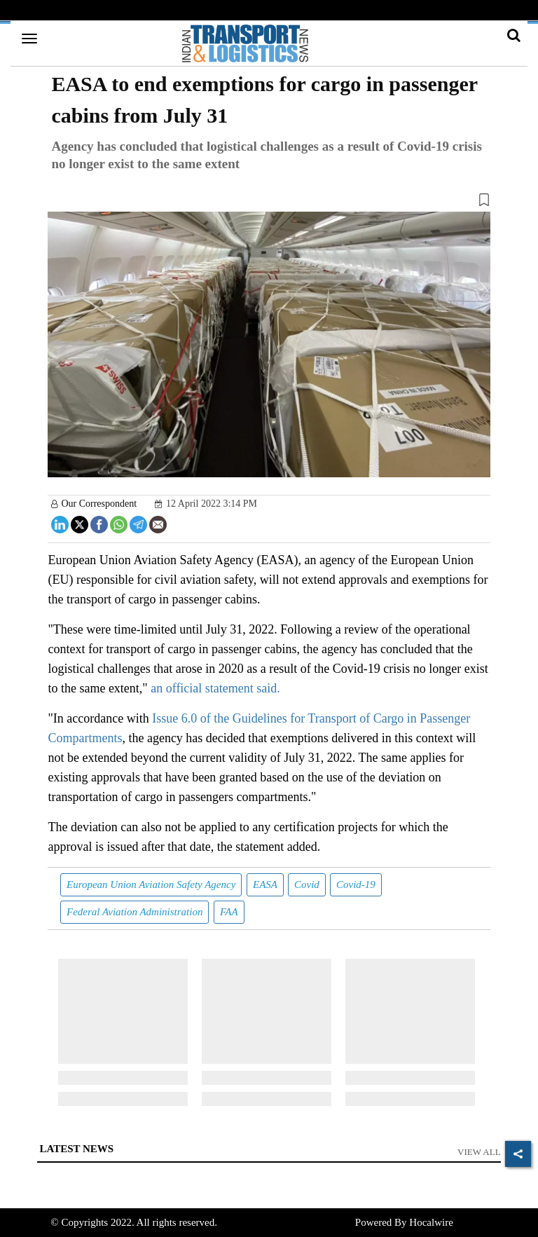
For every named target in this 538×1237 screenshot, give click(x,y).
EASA (265, 884)
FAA (229, 911)
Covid (306, 884)
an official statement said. (215, 688)
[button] (269, 202)
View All (479, 1152)
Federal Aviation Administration (134, 911)
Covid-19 (355, 884)
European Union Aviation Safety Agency (151, 884)
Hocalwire (431, 1222)
